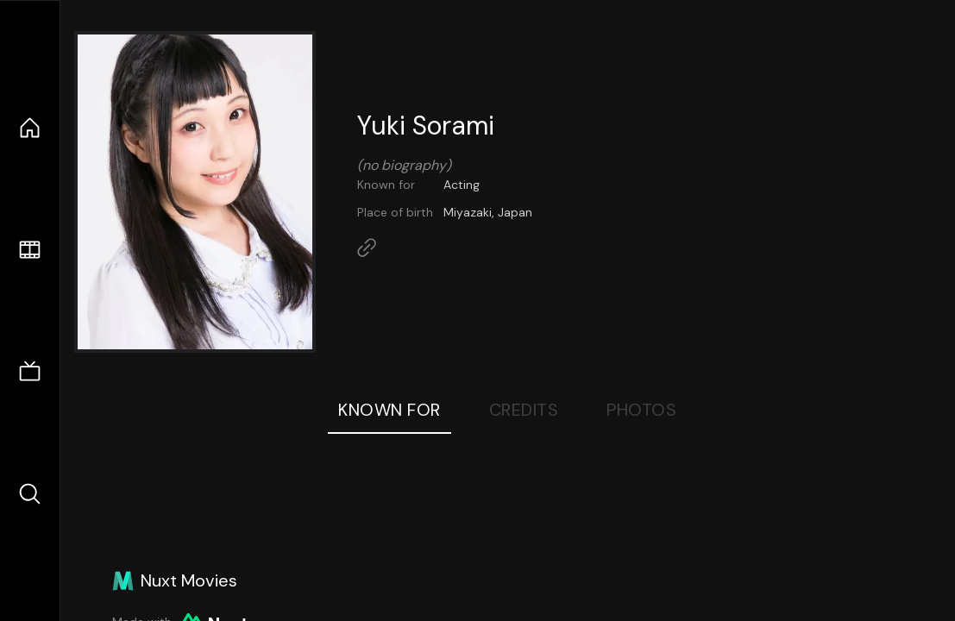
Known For (389, 409)
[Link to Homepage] (366, 247)
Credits (524, 409)
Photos (641, 409)
